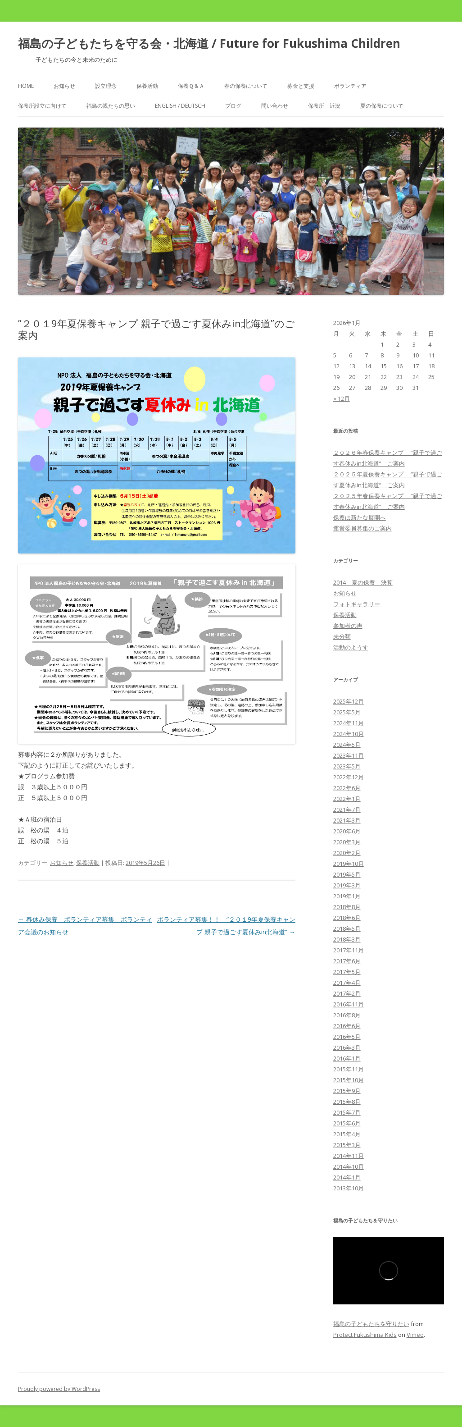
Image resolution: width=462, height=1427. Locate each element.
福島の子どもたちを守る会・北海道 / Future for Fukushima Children (209, 43)
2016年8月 (347, 1015)
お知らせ (64, 86)
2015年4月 (347, 1134)
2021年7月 (347, 809)
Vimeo (415, 1335)
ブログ (233, 106)
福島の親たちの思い (110, 106)
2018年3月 (347, 939)
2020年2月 (347, 853)
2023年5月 (347, 766)
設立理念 (106, 86)
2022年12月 (348, 777)
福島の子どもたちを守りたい (371, 1324)
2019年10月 (348, 864)
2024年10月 (348, 734)
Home (26, 86)
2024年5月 (347, 745)
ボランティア (350, 86)
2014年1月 (347, 1177)
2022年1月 (347, 799)
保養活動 (147, 86)
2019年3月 (347, 885)
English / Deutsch (180, 106)
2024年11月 (348, 723)
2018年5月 (347, 928)
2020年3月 (347, 842)
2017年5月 (347, 972)
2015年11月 (348, 1069)
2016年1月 (347, 1058)
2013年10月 (348, 1188)
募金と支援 (300, 86)
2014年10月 (348, 1166)
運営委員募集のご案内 (362, 528)
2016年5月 (347, 1037)
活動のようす (350, 647)
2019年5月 (347, 874)
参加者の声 (347, 626)
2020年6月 (347, 831)
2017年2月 (347, 993)
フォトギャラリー (356, 604)
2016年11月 (348, 1004)
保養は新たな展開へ (359, 517)
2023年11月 (348, 755)
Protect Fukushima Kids (365, 1335)
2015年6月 (347, 1123)
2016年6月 (347, 1026)
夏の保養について (381, 106)
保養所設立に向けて (42, 106)
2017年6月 (347, 961)
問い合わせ (274, 106)
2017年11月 (348, 950)
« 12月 (341, 398)
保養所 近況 (324, 106)
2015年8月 (347, 1102)
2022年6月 (347, 788)
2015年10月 (348, 1080)
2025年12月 (348, 701)
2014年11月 (348, 1156)
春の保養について (245, 86)
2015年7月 (347, 1112)
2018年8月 (347, 907)
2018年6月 (347, 918)
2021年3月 (347, 820)
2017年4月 (347, 983)
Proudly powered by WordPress (59, 1389)
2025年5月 (347, 712)
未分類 (342, 636)
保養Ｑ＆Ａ (191, 86)
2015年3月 (347, 1145)
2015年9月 (347, 1091)
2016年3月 (347, 1047)
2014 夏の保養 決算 (363, 582)
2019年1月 (347, 896)
